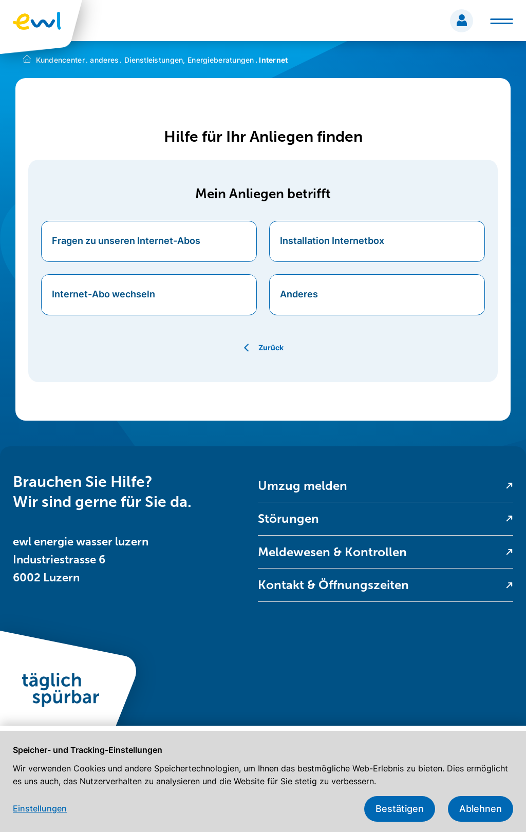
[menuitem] (385, 486)
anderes (102, 59)
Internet (271, 59)
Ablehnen (480, 808)
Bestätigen (399, 808)
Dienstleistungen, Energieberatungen (187, 59)
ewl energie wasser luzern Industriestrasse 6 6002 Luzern (80, 559)
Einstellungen (40, 808)
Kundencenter (60, 59)
